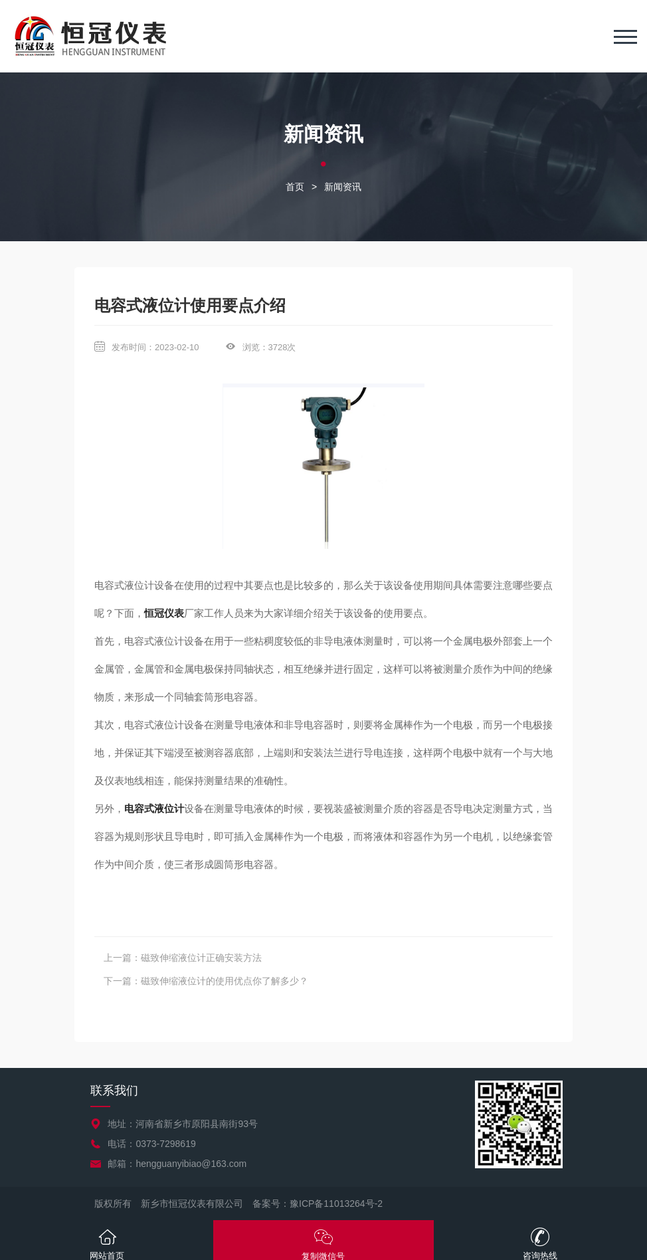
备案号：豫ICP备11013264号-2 (317, 1203)
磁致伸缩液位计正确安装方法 (201, 957)
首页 (295, 186)
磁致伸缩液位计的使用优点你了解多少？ (224, 981)
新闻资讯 (342, 186)
